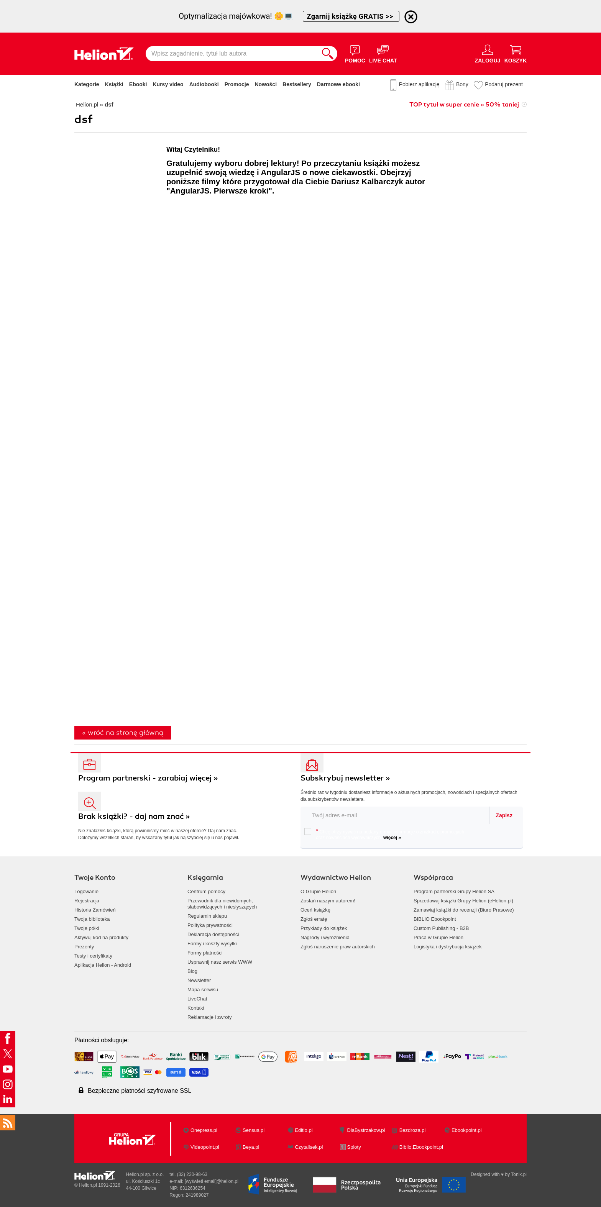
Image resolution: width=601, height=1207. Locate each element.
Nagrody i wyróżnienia (325, 937)
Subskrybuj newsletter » (345, 778)
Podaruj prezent (504, 84)
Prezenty (84, 947)
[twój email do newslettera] (395, 815)
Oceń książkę (315, 910)
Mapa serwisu (202, 989)
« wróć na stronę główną (122, 732)
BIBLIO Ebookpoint (435, 919)
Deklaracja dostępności (213, 934)
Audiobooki (204, 84)
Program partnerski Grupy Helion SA (454, 891)
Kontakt (195, 1008)
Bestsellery (296, 84)
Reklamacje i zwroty (209, 1017)
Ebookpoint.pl (467, 1130)
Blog (192, 971)
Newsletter (199, 980)
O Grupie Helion (318, 891)
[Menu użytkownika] (488, 54)
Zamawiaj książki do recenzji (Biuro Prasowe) (464, 910)
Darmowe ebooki (338, 84)
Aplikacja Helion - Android (102, 965)
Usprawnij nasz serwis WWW (219, 962)
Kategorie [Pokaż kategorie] (86, 84)
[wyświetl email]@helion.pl (211, 1181)
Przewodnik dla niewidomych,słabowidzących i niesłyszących (222, 904)
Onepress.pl (203, 1130)
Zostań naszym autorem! (327, 901)
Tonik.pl (519, 1174)
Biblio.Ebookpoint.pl (421, 1147)
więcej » (392, 837)
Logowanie (86, 891)
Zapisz (504, 815)
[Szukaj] (327, 53)
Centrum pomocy (206, 891)
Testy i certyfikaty (93, 956)
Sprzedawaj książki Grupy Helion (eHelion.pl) (463, 901)
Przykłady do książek (323, 928)
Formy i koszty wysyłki (212, 943)
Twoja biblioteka (92, 919)
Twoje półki (86, 928)
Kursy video (168, 84)
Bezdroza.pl (412, 1130)
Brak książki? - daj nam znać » (134, 816)
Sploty (354, 1147)
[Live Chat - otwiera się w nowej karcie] (383, 54)
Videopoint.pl (204, 1147)
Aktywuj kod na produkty (101, 937)
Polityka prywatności (210, 925)
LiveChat (197, 999)
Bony (462, 84)
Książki (114, 84)
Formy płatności (205, 953)
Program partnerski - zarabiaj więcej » (148, 778)
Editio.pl (303, 1130)
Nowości (266, 84)
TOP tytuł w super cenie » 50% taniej (464, 104)
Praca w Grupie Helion (438, 937)
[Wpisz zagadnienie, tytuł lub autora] (232, 53)
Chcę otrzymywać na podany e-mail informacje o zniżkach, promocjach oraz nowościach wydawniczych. (384, 834)
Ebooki (138, 84)
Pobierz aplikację (419, 84)
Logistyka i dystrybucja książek (448, 947)
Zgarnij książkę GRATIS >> (351, 16)
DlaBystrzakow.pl (366, 1130)
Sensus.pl (253, 1130)
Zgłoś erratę (313, 919)
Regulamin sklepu (207, 916)
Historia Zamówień (95, 910)
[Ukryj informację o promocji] (411, 17)
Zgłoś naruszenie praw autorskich (337, 947)
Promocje (237, 84)
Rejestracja (86, 901)
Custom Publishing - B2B (441, 928)
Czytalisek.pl (309, 1147)
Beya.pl (251, 1147)
